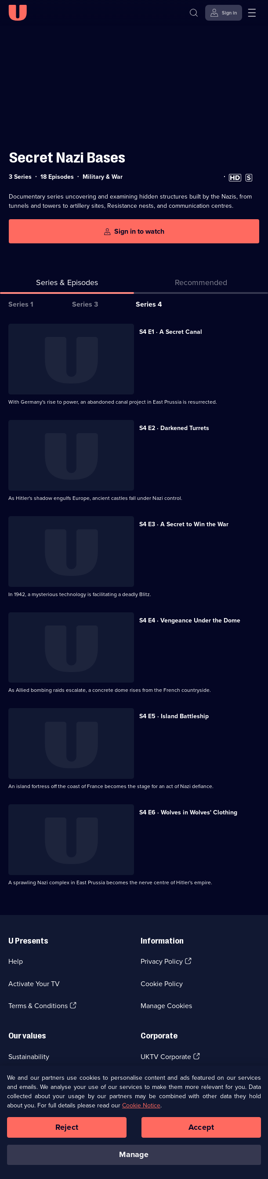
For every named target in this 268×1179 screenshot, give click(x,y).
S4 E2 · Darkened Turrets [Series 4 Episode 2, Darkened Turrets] (174, 428)
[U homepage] (17, 13)
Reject (66, 1131)
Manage (133, 1159)
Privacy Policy (162, 961)
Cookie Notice (141, 1109)
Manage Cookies (166, 1006)
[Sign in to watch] (134, 231)
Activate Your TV (34, 984)
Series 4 (149, 304)
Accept (201, 1131)
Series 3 (85, 304)
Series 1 (20, 304)
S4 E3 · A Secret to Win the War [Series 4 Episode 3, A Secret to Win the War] (183, 524)
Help (15, 961)
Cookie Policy (162, 984)
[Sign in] (223, 13)
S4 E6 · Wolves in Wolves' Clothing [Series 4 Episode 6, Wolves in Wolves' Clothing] (188, 812)
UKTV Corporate (166, 1057)
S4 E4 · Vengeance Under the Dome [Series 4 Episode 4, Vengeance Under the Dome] (189, 620)
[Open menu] (252, 13)
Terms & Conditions (38, 1006)
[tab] (201, 284)
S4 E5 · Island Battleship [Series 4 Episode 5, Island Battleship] (174, 716)
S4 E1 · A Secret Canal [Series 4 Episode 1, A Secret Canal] (170, 331)
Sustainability (28, 1057)
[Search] (194, 13)
